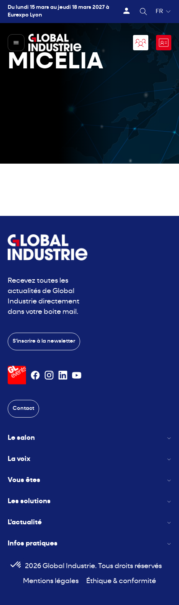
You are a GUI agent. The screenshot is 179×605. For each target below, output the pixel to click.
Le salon (89, 438)
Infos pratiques (89, 543)
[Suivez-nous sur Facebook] (35, 375)
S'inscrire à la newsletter (44, 341)
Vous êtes (89, 480)
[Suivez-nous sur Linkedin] (62, 375)
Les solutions (89, 501)
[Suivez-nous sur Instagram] (49, 375)
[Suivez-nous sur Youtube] (76, 375)
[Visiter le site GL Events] (17, 375)
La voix (89, 459)
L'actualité (89, 522)
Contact (23, 408)
